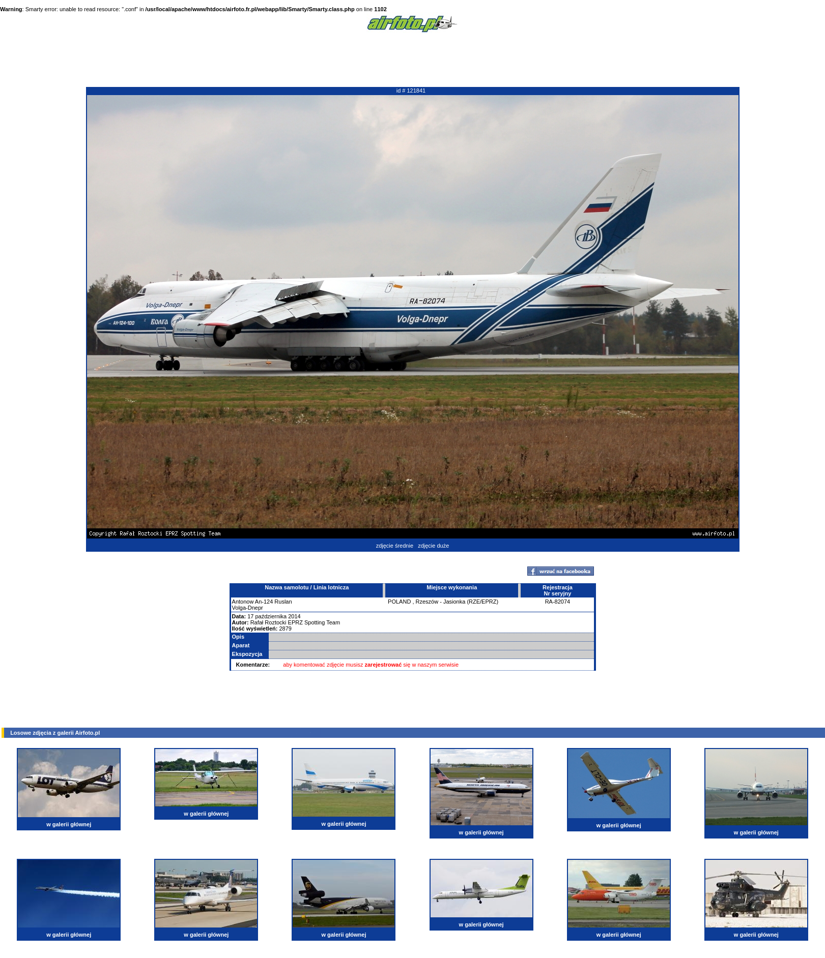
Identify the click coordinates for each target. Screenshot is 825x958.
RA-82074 (558, 601)
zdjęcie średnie (394, 546)
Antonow (243, 601)
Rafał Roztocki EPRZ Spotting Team (295, 622)
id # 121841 (411, 90)
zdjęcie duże (433, 546)
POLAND (399, 601)
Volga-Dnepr (247, 608)
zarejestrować (383, 665)
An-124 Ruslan (273, 601)
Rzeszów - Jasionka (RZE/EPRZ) (457, 601)
